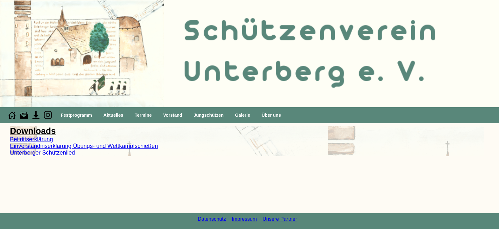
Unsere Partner (280, 219)
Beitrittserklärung (31, 139)
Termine (143, 115)
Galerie (242, 115)
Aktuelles (113, 115)
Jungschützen (208, 115)
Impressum (244, 219)
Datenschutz (212, 219)
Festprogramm (76, 115)
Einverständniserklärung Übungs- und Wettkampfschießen (84, 146)
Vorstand (172, 115)
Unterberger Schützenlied (42, 152)
